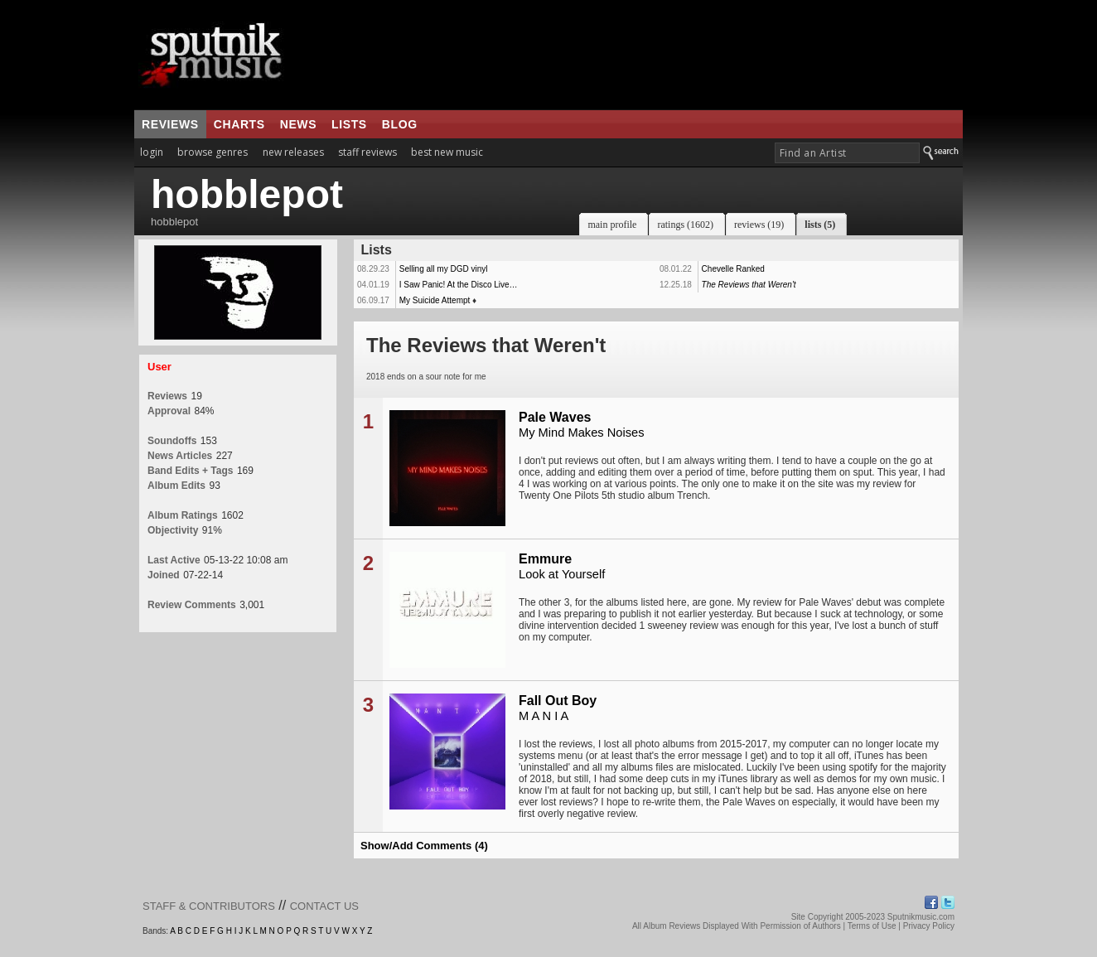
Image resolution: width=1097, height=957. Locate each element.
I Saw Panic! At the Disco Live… (458, 284)
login (151, 152)
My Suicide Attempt (435, 300)
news (298, 124)
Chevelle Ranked (733, 268)
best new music (447, 152)
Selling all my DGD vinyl (443, 268)
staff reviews (367, 152)
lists (349, 124)
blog (400, 124)
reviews (170, 124)
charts (239, 124)
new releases (293, 152)
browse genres (212, 152)
